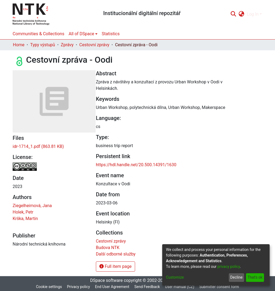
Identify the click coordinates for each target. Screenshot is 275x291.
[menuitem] (241, 14)
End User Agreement (112, 287)
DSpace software (106, 280)
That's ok (254, 277)
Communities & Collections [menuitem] (38, 33)
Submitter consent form (219, 287)
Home (18, 44)
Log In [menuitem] (253, 14)
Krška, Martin (25, 218)
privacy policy (228, 266)
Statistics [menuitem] (111, 33)
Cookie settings (49, 287)
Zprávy (67, 44)
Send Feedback (147, 287)
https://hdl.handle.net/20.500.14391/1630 (136, 164)
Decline (236, 277)
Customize (175, 277)
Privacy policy (78, 287)
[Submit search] (233, 14)
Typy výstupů (42, 44)
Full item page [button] (115, 266)
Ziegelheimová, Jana (32, 205)
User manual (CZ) (179, 287)
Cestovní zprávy (94, 44)
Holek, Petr (23, 212)
